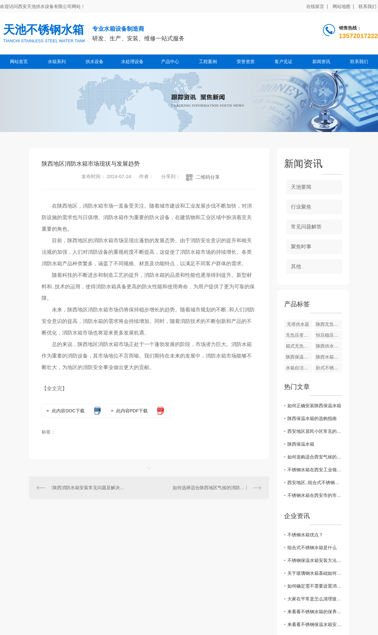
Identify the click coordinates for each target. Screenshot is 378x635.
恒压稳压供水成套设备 (329, 335)
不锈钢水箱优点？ (305, 534)
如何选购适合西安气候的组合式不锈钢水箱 (314, 456)
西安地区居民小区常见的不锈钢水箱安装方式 (314, 431)
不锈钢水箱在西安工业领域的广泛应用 (314, 469)
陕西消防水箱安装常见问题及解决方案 (89, 487)
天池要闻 (301, 187)
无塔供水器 (298, 324)
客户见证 (283, 61)
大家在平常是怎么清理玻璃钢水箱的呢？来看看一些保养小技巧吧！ (314, 598)
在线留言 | (317, 6)
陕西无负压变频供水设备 (329, 324)
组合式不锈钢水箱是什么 (312, 547)
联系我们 (367, 6)
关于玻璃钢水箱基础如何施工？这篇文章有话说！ (314, 573)
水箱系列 (57, 61)
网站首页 (19, 61)
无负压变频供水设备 (299, 335)
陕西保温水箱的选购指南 (312, 418)
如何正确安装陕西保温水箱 (314, 405)
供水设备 (94, 61)
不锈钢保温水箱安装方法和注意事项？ (314, 560)
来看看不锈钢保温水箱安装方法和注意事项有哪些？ (314, 624)
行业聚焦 (301, 207)
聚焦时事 (301, 246)
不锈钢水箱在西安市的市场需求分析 (314, 495)
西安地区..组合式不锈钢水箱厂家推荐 (314, 482)
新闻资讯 (321, 61)
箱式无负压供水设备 (299, 346)
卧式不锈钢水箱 (329, 367)
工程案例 (208, 61)
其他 (296, 266)
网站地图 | (343, 6)
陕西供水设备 (329, 346)
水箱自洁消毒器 (299, 367)
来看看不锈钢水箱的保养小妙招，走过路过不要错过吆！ (314, 611)
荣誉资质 (246, 61)
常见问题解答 (306, 226)
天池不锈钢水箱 (43, 29)
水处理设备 (132, 61)
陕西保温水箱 (299, 356)
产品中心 (170, 61)
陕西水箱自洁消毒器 (329, 356)
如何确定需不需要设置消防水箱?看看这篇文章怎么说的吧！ (314, 586)
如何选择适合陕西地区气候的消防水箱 (211, 487)
